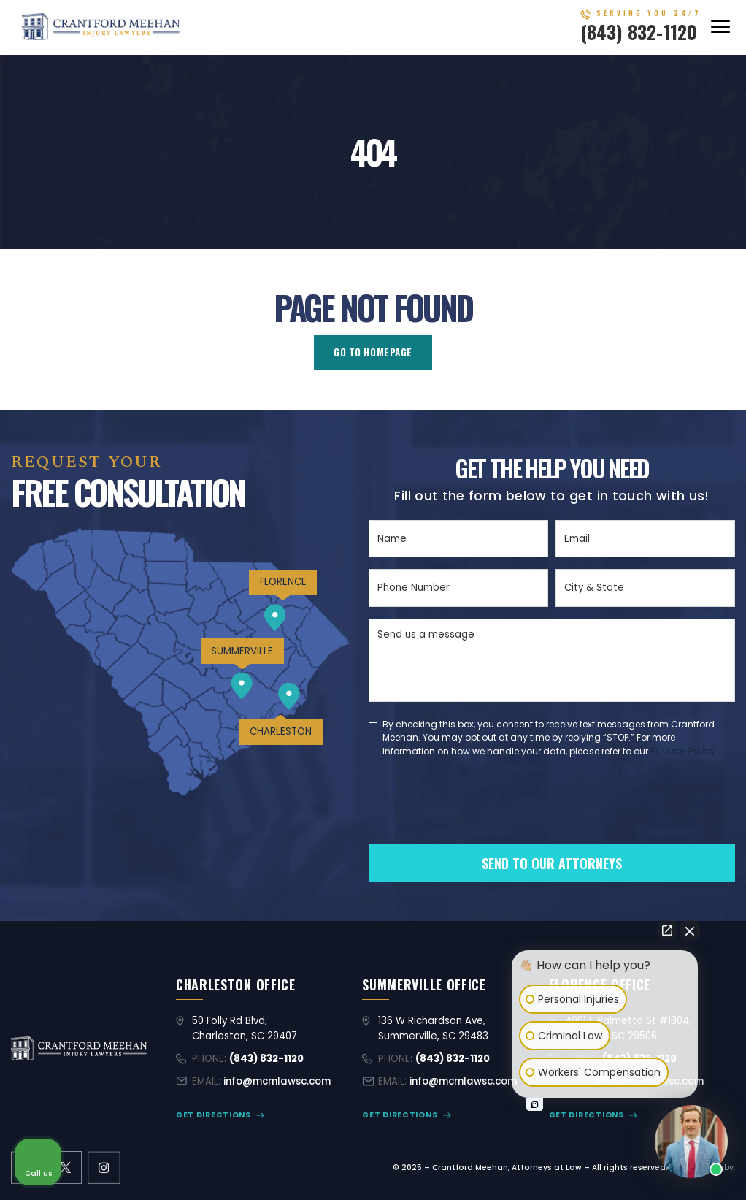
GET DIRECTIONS (213, 1114)
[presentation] (480, 825)
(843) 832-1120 (638, 31)
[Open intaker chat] (534, 1104)
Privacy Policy (682, 751)
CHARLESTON (281, 731)
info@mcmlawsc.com (277, 1081)
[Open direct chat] (667, 930)
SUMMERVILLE (242, 651)
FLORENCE (283, 582)
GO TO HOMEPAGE (373, 352)
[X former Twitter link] (65, 1167)
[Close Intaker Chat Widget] (690, 930)
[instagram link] (104, 1167)
